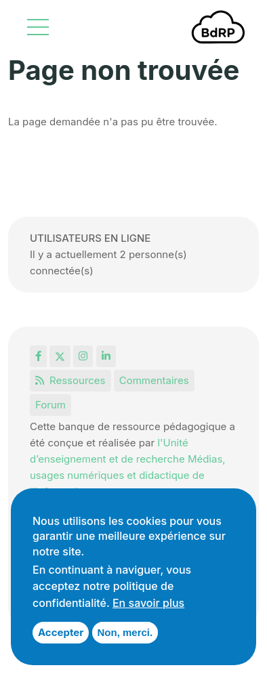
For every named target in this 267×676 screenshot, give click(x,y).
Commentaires (154, 380)
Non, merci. (125, 632)
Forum (50, 404)
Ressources (70, 380)
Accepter (60, 632)
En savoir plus (148, 603)
